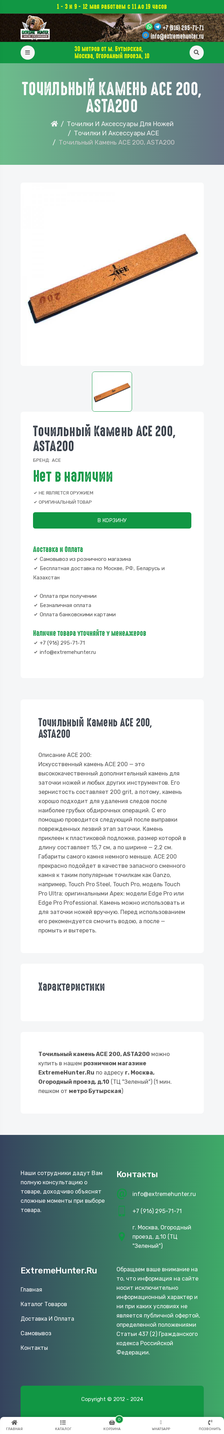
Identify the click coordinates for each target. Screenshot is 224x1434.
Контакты (34, 1347)
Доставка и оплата (47, 1318)
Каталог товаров (44, 1304)
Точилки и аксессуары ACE (116, 133)
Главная (31, 1289)
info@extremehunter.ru (177, 36)
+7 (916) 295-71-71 (183, 28)
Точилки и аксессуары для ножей (120, 124)
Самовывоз (36, 1333)
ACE (56, 460)
